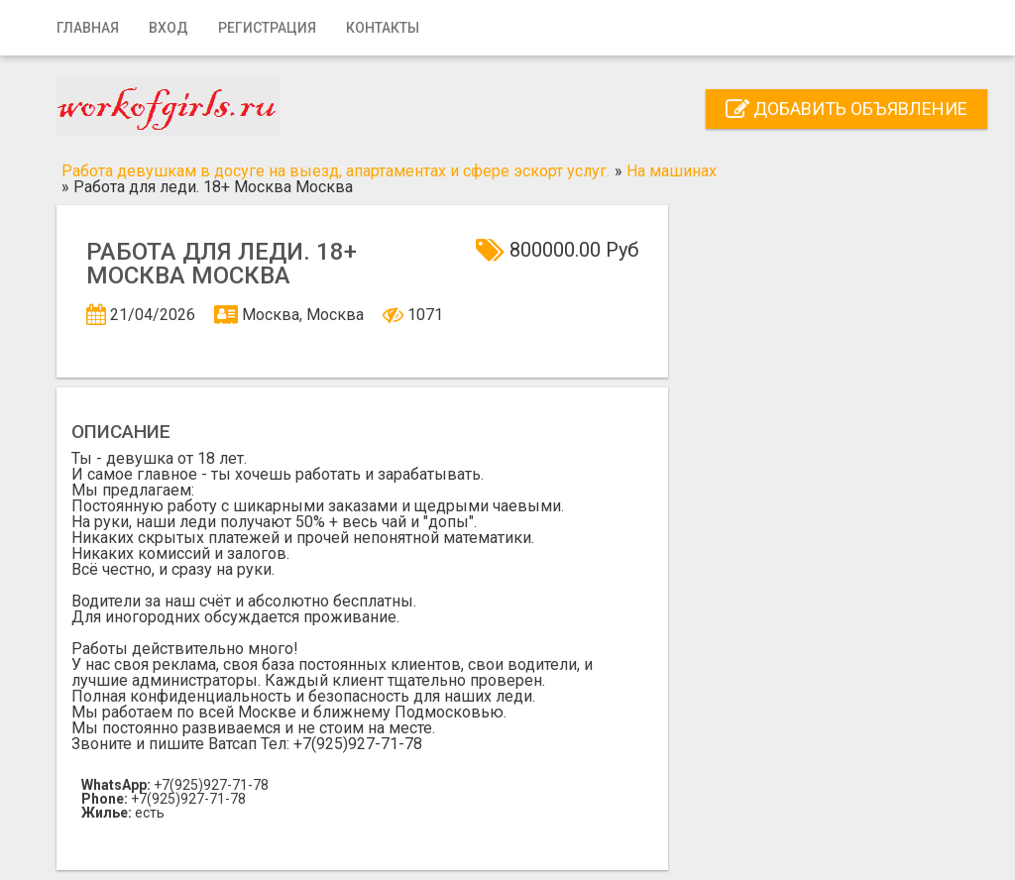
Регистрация (267, 28)
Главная (87, 28)
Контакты (382, 28)
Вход (168, 28)
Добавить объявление (846, 108)
